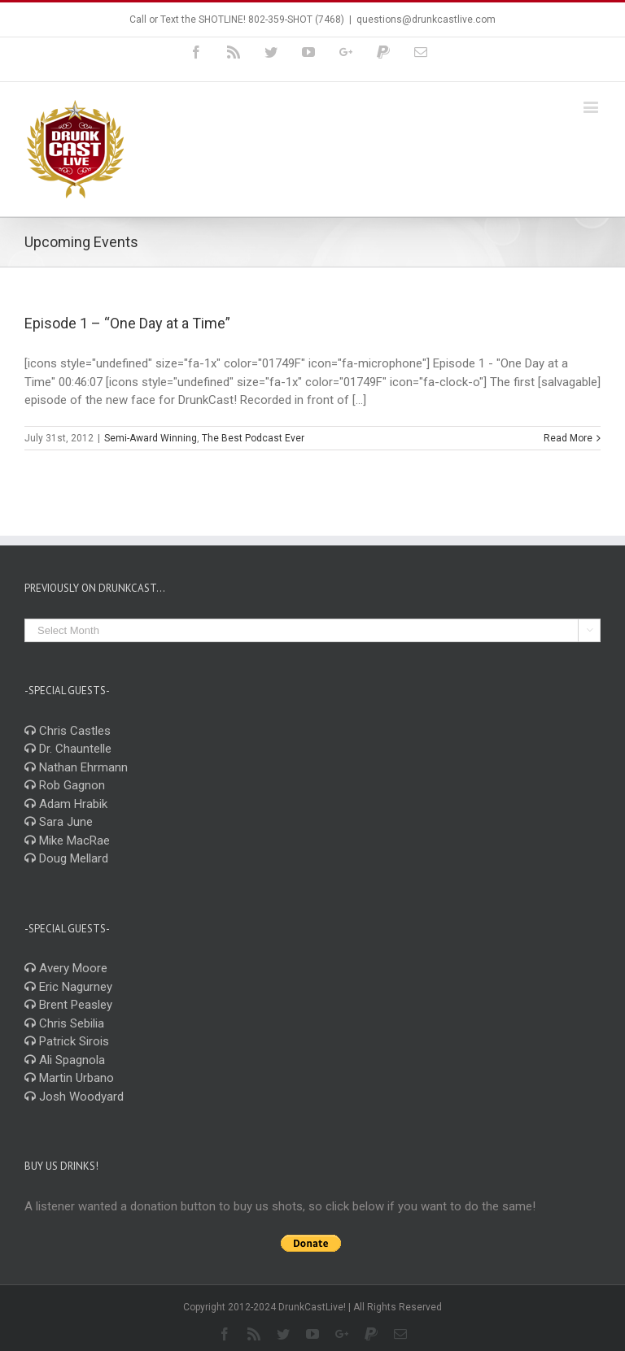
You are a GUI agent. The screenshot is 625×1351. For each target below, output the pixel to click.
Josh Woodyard (74, 1096)
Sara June (58, 822)
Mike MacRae (67, 840)
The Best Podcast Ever (253, 438)
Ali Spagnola (64, 1060)
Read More (568, 438)
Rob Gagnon (64, 785)
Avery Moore (65, 968)
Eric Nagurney (68, 987)
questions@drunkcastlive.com (426, 19)
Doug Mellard (66, 858)
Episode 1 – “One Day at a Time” (127, 323)
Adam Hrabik (65, 804)
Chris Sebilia (64, 1023)
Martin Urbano (69, 1078)
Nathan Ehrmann (76, 767)
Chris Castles (67, 730)
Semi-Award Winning (150, 438)
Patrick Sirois (66, 1041)
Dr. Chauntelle (67, 748)
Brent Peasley (68, 1004)
